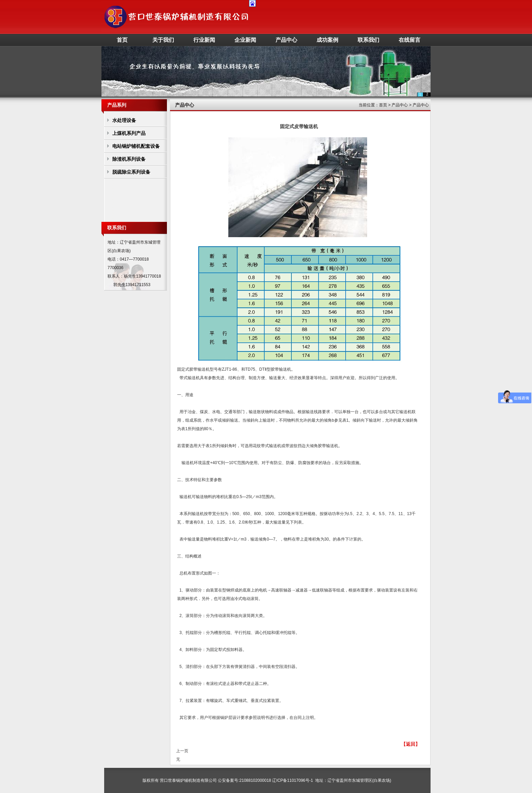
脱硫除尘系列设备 (131, 172)
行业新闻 (204, 40)
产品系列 (116, 105)
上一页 (182, 750)
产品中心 (286, 40)
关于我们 (163, 40)
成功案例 (327, 40)
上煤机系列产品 (129, 133)
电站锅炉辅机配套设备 (136, 146)
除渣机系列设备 (129, 159)
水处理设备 (124, 120)
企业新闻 (245, 40)
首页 (122, 40)
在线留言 (409, 40)
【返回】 (410, 744)
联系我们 (368, 40)
